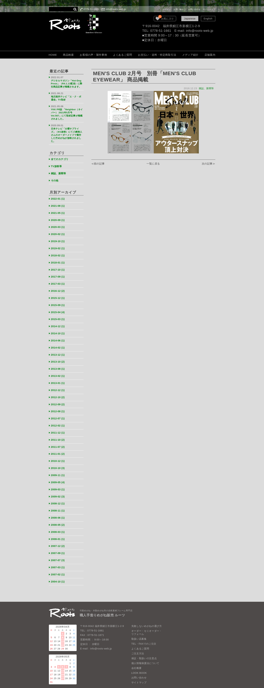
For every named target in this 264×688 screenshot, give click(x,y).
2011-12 (58, 425)
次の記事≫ (208, 163)
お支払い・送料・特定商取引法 (157, 54)
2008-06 (58, 509)
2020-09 (58, 216)
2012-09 (58, 397)
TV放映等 (57, 163)
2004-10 (58, 571)
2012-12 (58, 383)
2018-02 (58, 251)
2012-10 (58, 390)
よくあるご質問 (122, 54)
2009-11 (58, 467)
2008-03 (58, 523)
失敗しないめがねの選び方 (146, 616)
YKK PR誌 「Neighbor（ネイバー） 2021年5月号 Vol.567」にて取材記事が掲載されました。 (67, 112)
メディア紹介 (190, 54)
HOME (53, 54)
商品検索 (68, 54)
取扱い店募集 (139, 629)
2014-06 (58, 334)
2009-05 (58, 474)
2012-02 (58, 418)
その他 (55, 176)
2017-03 (58, 278)
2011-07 (58, 439)
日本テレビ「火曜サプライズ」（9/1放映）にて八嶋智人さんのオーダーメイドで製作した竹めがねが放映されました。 (67, 132)
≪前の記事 (98, 163)
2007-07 (58, 550)
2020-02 (58, 230)
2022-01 (58, 195)
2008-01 (58, 529)
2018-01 (58, 258)
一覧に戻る (153, 163)
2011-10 (58, 432)
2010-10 (58, 460)
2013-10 (58, 355)
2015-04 (58, 306)
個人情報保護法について (145, 653)
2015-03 (58, 313)
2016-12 (58, 285)
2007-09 (58, 543)
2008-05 (58, 516)
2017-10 (58, 264)
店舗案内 (210, 54)
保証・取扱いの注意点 (144, 648)
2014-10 (58, 327)
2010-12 (58, 453)
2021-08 (58, 202)
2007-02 (58, 564)
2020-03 (58, 223)
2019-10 (58, 237)
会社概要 (136, 658)
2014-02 (58, 341)
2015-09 (58, 299)
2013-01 (58, 376)
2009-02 (58, 488)
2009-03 (58, 481)
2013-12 (58, 348)
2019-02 (58, 243)
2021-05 (58, 209)
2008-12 (58, 495)
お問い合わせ (194, 9)
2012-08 (58, 404)
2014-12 (58, 320)
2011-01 (58, 446)
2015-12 (58, 292)
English (208, 18)
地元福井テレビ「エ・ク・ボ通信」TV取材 (66, 97)
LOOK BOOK (139, 662)
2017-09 (58, 271)
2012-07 (58, 411)
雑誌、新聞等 (206, 88)
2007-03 (58, 557)
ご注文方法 (137, 643)
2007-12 (58, 536)
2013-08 (58, 362)
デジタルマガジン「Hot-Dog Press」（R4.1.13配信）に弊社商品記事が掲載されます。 (67, 83)
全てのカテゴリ (60, 156)
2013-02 (58, 369)
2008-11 (58, 502)
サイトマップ (209, 9)
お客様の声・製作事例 (93, 54)
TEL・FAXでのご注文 (144, 633)
